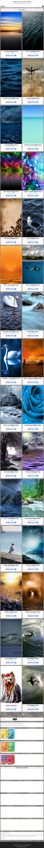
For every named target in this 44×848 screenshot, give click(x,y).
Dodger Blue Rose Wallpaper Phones (33, 425)
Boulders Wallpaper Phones (11, 612)
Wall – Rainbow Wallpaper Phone (11, 191)
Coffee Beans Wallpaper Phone (11, 238)
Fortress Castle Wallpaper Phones (11, 425)
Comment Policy (32, 836)
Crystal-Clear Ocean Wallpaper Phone (33, 145)
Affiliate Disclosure (23, 836)
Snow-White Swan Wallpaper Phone (11, 331)
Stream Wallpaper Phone (33, 331)
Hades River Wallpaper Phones (33, 565)
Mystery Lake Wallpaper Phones (32, 471)
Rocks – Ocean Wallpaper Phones (11, 518)
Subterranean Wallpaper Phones (33, 612)
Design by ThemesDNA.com (22, 846)
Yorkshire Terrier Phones (11, 705)
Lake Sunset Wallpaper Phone (11, 51)
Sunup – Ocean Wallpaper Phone (11, 285)
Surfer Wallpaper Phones (33, 705)
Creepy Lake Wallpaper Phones (11, 471)
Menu (4, 6)
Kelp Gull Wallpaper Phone (33, 238)
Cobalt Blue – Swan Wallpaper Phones (11, 378)
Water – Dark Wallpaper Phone (33, 51)
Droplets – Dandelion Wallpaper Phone (33, 191)
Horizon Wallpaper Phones (11, 658)
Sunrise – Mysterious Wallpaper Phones (33, 378)
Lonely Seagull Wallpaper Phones (11, 565)
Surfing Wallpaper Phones (33, 658)
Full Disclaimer (11, 836)
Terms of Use (5, 836)
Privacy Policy (17, 836)
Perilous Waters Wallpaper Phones (33, 518)
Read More (13, 53)
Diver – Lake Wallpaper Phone (33, 285)
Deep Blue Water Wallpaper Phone (11, 98)
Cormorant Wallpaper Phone (32, 98)
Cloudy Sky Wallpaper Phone (11, 145)
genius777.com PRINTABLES (22, 2)
